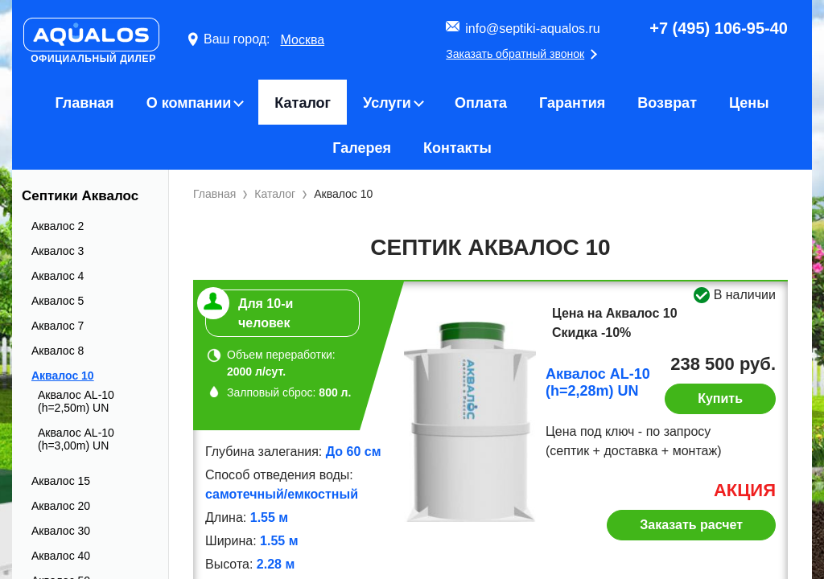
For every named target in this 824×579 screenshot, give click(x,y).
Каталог (302, 103)
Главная (84, 103)
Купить (720, 398)
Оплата (481, 103)
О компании (189, 103)
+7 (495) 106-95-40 (718, 28)
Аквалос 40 (60, 555)
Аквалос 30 (60, 530)
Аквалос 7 (57, 325)
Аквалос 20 (60, 505)
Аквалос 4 (57, 275)
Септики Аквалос (80, 195)
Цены (749, 103)
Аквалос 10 (62, 375)
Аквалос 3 (57, 250)
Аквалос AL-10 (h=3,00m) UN (76, 439)
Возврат (667, 103)
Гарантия (572, 103)
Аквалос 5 (57, 300)
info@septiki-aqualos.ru (532, 28)
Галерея (361, 148)
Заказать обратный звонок (515, 53)
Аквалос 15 (60, 480)
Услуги (387, 103)
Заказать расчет (691, 525)
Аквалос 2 (57, 226)
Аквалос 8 (57, 350)
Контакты (457, 148)
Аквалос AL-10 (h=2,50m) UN (76, 401)
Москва (302, 40)
